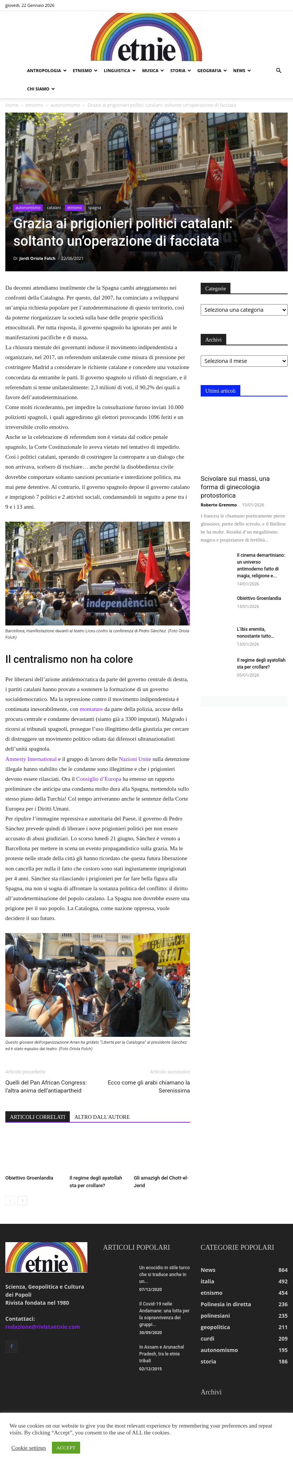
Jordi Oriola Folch (37, 258)
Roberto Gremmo (219, 505)
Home (11, 105)
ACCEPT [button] (66, 1447)
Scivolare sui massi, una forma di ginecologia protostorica (235, 487)
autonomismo (65, 105)
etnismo (85, 70)
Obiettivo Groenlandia (29, 1178)
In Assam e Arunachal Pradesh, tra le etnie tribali (161, 1353)
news (242, 70)
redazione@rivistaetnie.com (42, 1326)
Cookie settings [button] (28, 1448)
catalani (54, 207)
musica (153, 70)
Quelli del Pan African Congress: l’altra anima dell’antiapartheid (46, 1086)
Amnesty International (31, 759)
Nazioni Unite (135, 759)
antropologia (47, 70)
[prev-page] (10, 1201)
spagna (94, 207)
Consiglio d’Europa (98, 779)
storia (180, 70)
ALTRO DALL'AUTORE (102, 1117)
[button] (278, 70)
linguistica (120, 70)
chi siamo (41, 89)
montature (91, 709)
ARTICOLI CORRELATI (37, 1117)
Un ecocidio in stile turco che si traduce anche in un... (164, 1274)
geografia (212, 70)
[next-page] (22, 1201)
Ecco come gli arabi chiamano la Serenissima (149, 1086)
